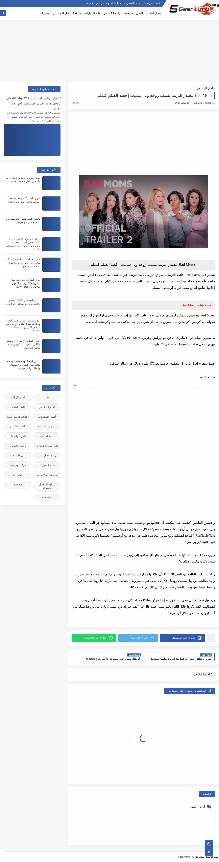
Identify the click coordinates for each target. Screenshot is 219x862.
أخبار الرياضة (17, 397)
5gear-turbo (185, 856)
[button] (182, 638)
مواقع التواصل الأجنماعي (47, 486)
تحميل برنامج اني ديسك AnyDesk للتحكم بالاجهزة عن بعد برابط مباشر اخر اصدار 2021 (33, 103)
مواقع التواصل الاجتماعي (66, 13)
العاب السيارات (47, 436)
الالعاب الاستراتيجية (17, 416)
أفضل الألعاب (17, 407)
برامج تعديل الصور (47, 455)
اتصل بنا (89, 3)
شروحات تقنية (17, 455)
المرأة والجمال (17, 436)
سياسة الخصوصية (132, 3)
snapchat (46, 497)
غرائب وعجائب (17, 465)
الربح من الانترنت (47, 426)
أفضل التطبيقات (47, 416)
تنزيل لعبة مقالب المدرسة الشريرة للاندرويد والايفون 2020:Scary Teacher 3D (26, 283)
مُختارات (17, 474)
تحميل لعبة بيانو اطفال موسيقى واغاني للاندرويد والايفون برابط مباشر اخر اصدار (23, 344)
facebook (18, 484)
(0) (75, 102)
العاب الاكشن (17, 426)
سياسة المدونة (113, 3)
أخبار (47, 397)
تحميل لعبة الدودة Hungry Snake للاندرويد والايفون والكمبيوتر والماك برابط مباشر (23, 365)
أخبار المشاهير (205, 88)
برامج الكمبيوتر (112, 13)
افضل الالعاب (154, 13)
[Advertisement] (109, 51)
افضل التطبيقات (133, 13)
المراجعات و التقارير (47, 445)
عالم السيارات (92, 13)
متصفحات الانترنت (47, 474)
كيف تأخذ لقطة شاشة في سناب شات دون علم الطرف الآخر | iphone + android (23, 263)
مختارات (44, 13)
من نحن (100, 3)
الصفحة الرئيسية (152, 3)
